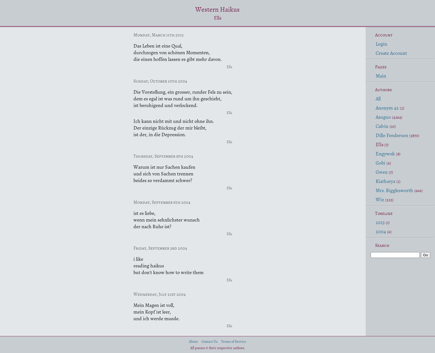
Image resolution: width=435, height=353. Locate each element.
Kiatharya (385, 181)
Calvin (382, 126)
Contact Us (209, 341)
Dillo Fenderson (392, 135)
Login (381, 44)
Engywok (385, 153)
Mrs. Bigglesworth (394, 190)
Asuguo (383, 117)
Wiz (380, 199)
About (193, 341)
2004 (381, 231)
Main (381, 76)
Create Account (391, 53)
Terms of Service (233, 341)
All (378, 98)
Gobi (380, 163)
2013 (380, 222)
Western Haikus (217, 9)
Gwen (382, 172)
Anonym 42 (387, 108)
